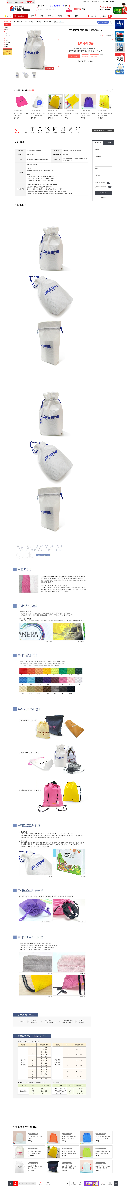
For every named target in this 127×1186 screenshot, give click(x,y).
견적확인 (103, 197)
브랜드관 (59, 16)
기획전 (41, 16)
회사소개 (112, 1)
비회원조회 (94, 1)
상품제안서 (94, 56)
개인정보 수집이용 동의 (101, 186)
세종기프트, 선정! (53, 6)
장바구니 (100, 1)
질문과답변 (106, 1)
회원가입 (89, 1)
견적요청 (74, 56)
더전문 (68, 16)
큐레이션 (50, 16)
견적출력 (85, 56)
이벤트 (76, 16)
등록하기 (103, 193)
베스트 (34, 16)
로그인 (84, 1)
